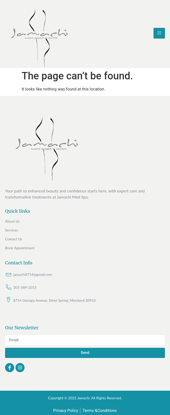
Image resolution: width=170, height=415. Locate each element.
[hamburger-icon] (159, 33)
